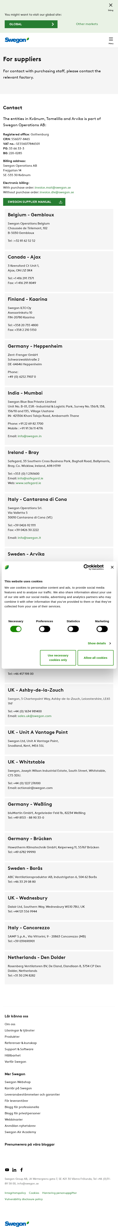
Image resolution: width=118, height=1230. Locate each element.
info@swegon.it (29, 538)
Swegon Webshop (18, 1082)
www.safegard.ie (28, 483)
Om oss (10, 1024)
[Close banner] (112, 567)
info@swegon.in (30, 436)
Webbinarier (14, 1119)
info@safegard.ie (30, 478)
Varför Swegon (15, 1061)
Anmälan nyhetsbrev (20, 1126)
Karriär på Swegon (18, 1088)
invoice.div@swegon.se (57, 192)
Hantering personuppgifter (59, 1193)
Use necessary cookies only (58, 658)
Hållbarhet (13, 1055)
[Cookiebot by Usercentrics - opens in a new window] (86, 567)
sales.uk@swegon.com (34, 716)
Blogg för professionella (22, 1107)
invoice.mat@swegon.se (53, 187)
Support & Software (19, 1049)
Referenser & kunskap (21, 1043)
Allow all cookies (95, 657)
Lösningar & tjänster (20, 1030)
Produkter (12, 1036)
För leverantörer (16, 1101)
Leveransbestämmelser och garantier (32, 1094)
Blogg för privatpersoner (23, 1113)
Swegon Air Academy (20, 1132)
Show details (97, 643)
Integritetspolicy (15, 1193)
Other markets (87, 24)
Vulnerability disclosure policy (24, 1199)
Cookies (34, 1193)
